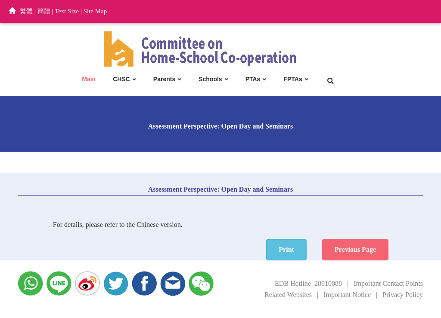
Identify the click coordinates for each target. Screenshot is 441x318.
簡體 (43, 11)
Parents (164, 79)
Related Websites (288, 294)
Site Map (95, 11)
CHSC (121, 79)
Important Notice (347, 294)
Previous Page (355, 249)
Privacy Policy (402, 294)
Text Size (67, 11)
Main (89, 79)
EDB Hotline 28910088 (308, 283)
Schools (210, 79)
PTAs (253, 79)
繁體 (26, 11)
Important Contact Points (388, 283)
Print (286, 249)
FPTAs (292, 79)
